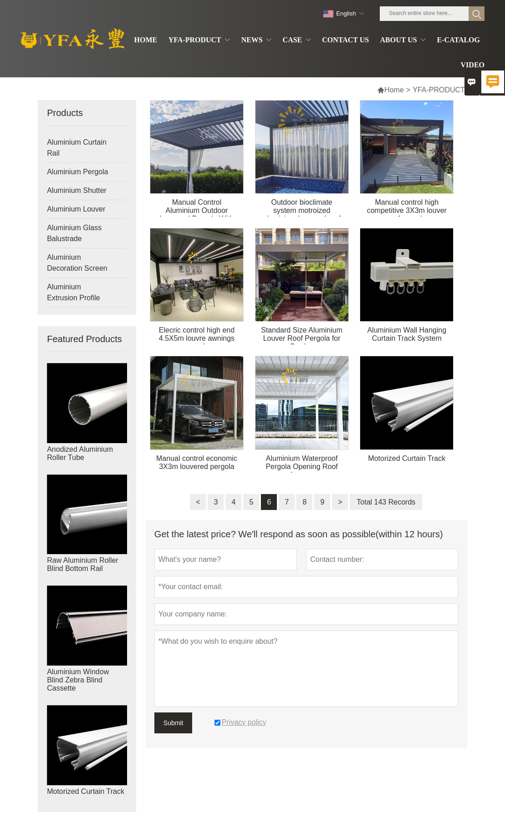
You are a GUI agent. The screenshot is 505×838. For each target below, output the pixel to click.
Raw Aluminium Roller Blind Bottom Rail (82, 564)
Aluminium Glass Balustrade (74, 233)
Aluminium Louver (76, 209)
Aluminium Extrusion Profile (73, 292)
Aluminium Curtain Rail (77, 147)
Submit (173, 723)
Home (394, 90)
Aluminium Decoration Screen (77, 262)
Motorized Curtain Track (85, 791)
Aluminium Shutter (77, 190)
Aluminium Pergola (77, 172)
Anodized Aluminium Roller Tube (80, 453)
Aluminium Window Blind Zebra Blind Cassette (78, 680)
